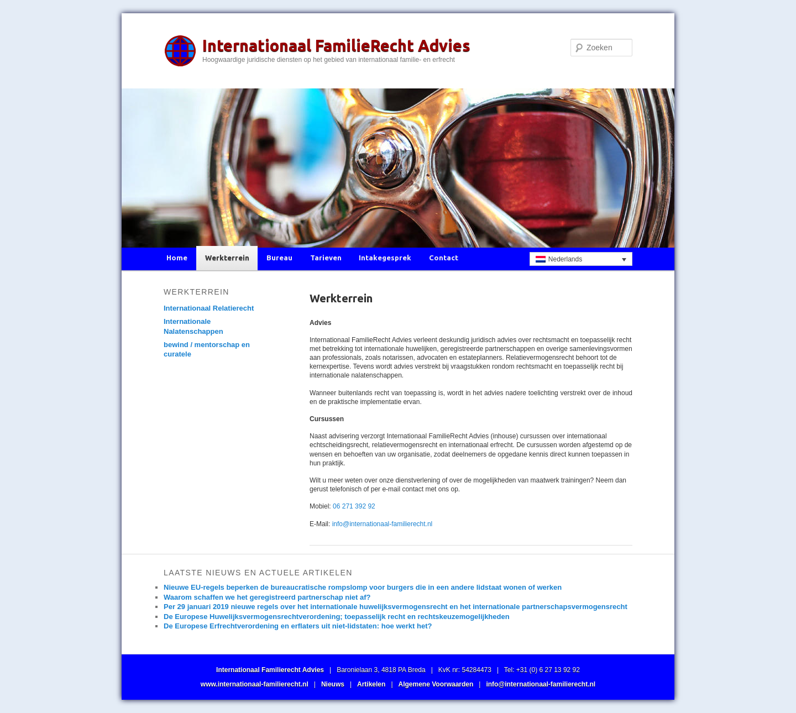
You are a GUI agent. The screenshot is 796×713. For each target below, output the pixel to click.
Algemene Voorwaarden (436, 684)
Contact (443, 257)
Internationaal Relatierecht (209, 308)
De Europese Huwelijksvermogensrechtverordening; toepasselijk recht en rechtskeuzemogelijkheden (337, 616)
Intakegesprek (385, 257)
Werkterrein (227, 257)
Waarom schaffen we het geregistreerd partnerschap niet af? (267, 597)
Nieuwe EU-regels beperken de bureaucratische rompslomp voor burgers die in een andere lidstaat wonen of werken (363, 587)
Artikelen (371, 684)
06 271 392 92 (354, 506)
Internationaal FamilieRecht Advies (336, 45)
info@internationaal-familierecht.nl (382, 524)
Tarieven (326, 257)
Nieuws (332, 684)
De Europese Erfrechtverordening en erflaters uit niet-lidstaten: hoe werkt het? (298, 626)
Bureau (279, 257)
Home (176, 257)
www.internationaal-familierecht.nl (254, 684)
